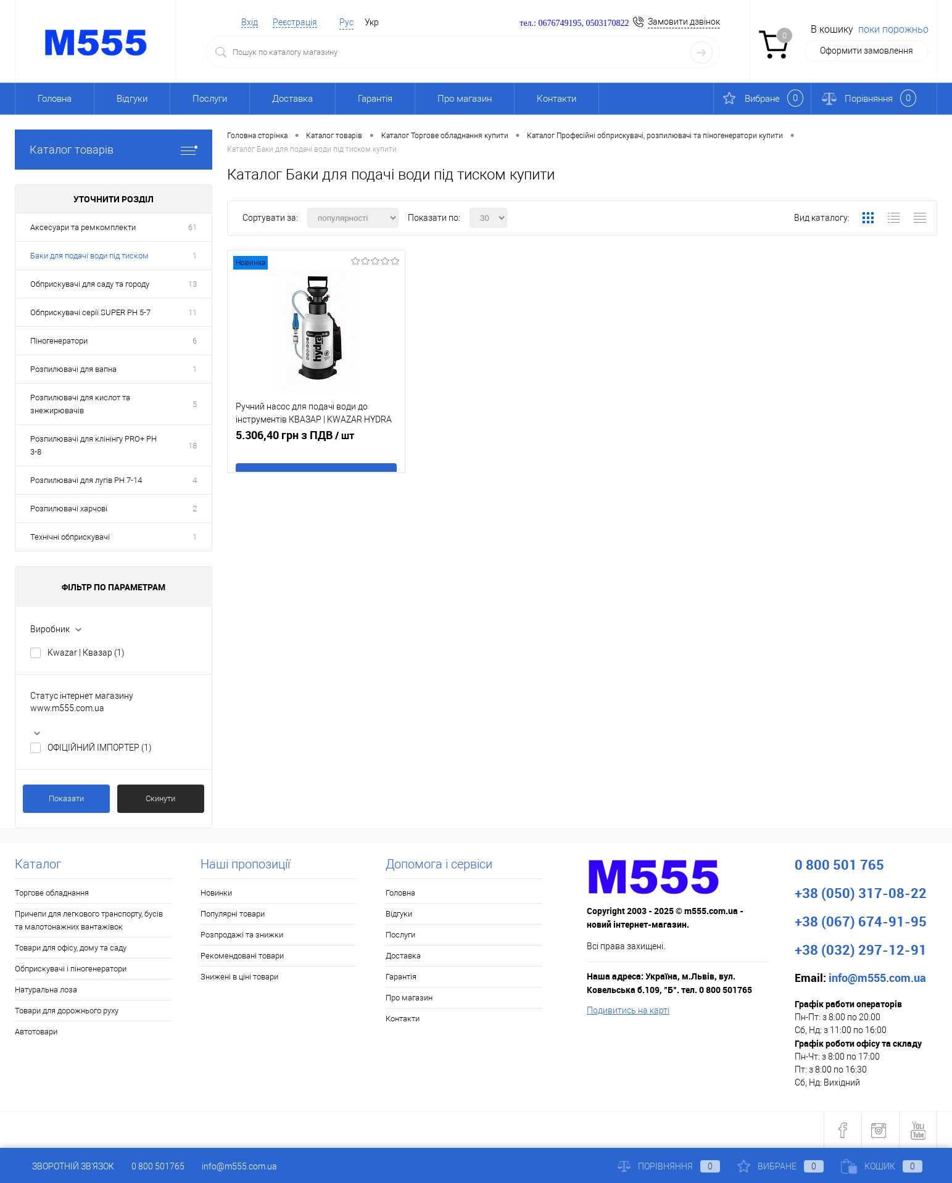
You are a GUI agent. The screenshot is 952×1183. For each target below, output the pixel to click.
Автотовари (36, 1031)
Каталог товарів (113, 150)
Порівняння (669, 1166)
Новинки (216, 892)
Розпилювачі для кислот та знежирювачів (80, 404)
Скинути (160, 798)
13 (192, 284)
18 (192, 445)
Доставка (292, 98)
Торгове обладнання (52, 892)
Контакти (556, 98)
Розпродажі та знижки (242, 934)
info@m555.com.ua (239, 1166)
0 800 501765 (157, 1166)
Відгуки (132, 98)
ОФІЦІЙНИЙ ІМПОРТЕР (100, 747)
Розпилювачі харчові (68, 508)
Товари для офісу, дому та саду (70, 947)
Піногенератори (59, 340)
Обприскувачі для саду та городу (89, 284)
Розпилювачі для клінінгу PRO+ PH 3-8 (93, 445)
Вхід (249, 22)
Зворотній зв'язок (64, 1166)
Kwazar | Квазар (86, 652)
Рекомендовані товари (242, 955)
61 (192, 227)
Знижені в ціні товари (239, 976)
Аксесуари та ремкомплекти (83, 227)
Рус (346, 22)
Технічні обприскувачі (70, 537)
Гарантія (375, 98)
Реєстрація (295, 22)
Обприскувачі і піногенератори (70, 968)
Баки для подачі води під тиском (89, 255)
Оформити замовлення (866, 51)
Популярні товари (233, 913)
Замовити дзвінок (684, 22)
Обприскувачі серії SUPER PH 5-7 (90, 312)
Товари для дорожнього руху (66, 1010)
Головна (55, 98)
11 (192, 312)
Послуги (209, 98)
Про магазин (464, 98)
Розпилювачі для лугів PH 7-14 (86, 480)
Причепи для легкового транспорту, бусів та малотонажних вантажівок (89, 920)
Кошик (881, 1166)
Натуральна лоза (46, 989)
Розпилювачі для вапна (73, 369)
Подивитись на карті (628, 1010)
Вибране (780, 1166)
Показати (66, 798)
